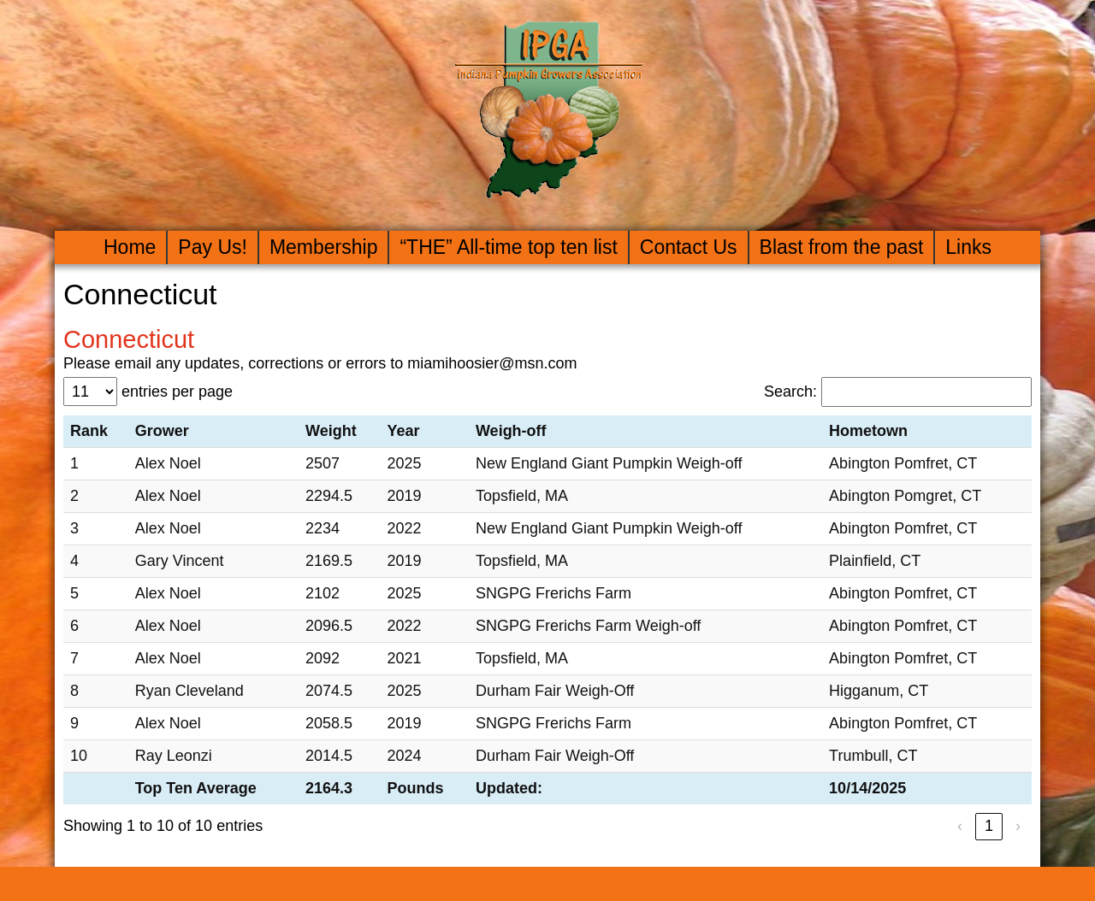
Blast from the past (842, 247)
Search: (790, 391)
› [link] (1018, 825)
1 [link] (989, 825)
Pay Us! (212, 247)
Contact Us (688, 247)
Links (968, 247)
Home (130, 247)
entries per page (177, 391)
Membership (323, 247)
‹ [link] (959, 825)
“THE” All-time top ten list (508, 247)
